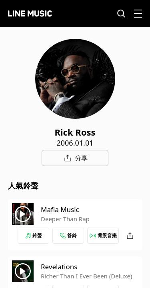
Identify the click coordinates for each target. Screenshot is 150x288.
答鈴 (68, 235)
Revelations (59, 266)
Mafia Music (60, 209)
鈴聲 (33, 235)
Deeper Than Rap (65, 219)
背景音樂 (103, 235)
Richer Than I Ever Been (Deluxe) (86, 276)
